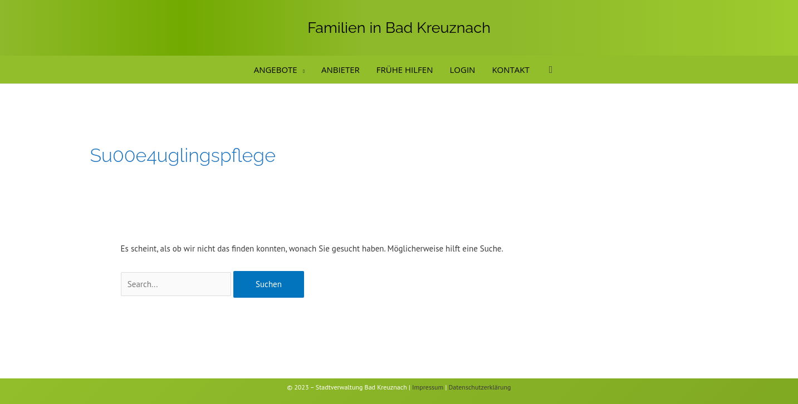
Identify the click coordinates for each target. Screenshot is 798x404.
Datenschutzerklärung (480, 387)
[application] (301, 69)
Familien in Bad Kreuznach (399, 27)
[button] (551, 70)
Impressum (427, 387)
